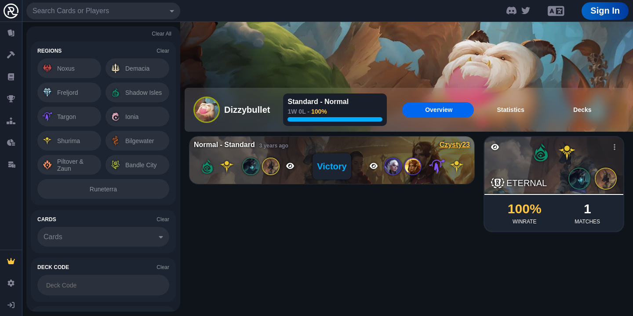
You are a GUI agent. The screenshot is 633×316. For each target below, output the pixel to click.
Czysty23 (455, 144)
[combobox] (103, 11)
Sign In (605, 10)
